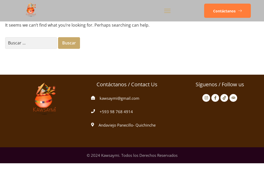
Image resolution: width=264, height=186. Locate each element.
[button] (227, 11)
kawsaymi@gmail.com (119, 98)
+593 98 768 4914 (116, 111)
